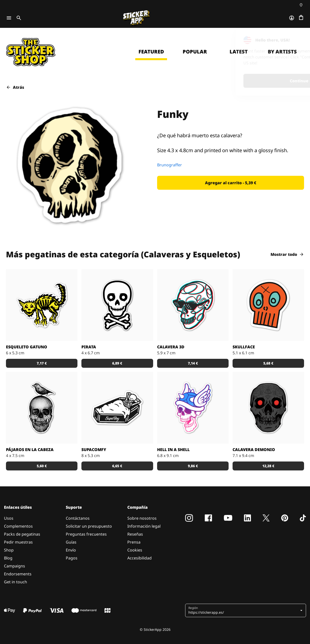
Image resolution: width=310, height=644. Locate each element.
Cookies (134, 550)
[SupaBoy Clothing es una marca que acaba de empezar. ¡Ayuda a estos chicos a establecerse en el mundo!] (117, 407)
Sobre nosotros (142, 518)
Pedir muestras (18, 542)
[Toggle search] (18, 18)
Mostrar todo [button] (287, 254)
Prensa (133, 542)
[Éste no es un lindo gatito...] (41, 305)
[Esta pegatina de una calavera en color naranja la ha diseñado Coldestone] (268, 305)
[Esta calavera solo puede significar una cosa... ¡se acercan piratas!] (117, 305)
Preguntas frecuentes (86, 534)
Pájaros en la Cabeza (30, 449)
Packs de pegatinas (22, 534)
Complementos (18, 526)
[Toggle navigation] (9, 18)
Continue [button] (241, 81)
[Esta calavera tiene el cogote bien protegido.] (193, 407)
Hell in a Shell (173, 449)
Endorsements (18, 574)
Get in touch (15, 582)
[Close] (295, 38)
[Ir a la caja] (301, 17)
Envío (71, 550)
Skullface (244, 347)
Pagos (71, 558)
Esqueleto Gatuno (26, 347)
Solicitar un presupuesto (89, 526)
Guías (71, 542)
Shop (9, 550)
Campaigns (14, 566)
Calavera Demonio (254, 449)
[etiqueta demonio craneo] (268, 407)
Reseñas (135, 534)
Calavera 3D (170, 347)
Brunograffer (169, 165)
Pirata (88, 347)
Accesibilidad (139, 558)
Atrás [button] (15, 87)
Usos (8, 518)
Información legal (144, 526)
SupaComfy (93, 449)
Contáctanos (78, 518)
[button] (230, 183)
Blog (8, 558)
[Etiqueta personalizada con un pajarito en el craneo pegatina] (41, 407)
